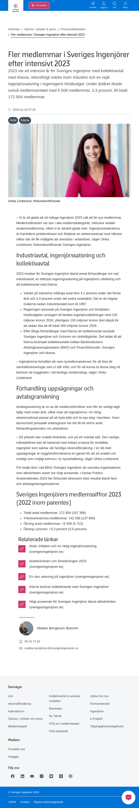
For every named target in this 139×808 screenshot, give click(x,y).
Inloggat (13, 756)
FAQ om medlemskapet (64, 723)
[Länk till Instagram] (43, 776)
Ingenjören (97, 711)
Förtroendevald (99, 703)
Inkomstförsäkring (19, 703)
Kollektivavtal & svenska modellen (64, 699)
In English (96, 718)
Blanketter (55, 708)
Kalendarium (16, 711)
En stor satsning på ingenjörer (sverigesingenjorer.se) (69, 576)
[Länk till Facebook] (13, 776)
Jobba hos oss (99, 696)
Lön (10, 696)
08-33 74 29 (29, 641)
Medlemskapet (17, 726)
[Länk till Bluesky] (54, 776)
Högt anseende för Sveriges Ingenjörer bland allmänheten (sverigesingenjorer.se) (72, 604)
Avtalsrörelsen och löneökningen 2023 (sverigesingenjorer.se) (57, 564)
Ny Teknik (55, 716)
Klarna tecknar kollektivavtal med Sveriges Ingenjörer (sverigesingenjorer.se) (69, 589)
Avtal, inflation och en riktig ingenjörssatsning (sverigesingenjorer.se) (62, 548)
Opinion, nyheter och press (25, 718)
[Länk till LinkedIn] (23, 776)
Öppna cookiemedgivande (48, 802)
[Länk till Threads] (64, 776)
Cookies (24, 802)
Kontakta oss (16, 749)
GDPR (11, 802)
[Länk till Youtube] (33, 776)
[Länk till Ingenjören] (74, 776)
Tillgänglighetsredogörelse (107, 726)
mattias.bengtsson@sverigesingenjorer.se (48, 648)
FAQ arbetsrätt (58, 731)
